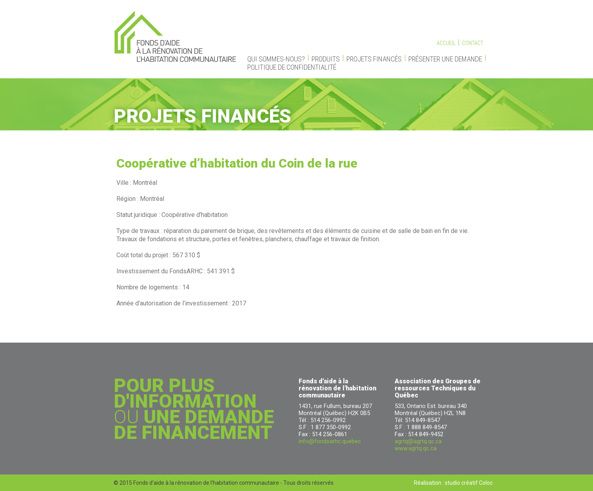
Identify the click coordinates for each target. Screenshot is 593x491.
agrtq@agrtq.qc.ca (418, 441)
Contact (472, 43)
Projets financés (374, 59)
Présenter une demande (445, 59)
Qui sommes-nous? (276, 59)
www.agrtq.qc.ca (416, 448)
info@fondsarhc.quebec (330, 441)
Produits (326, 59)
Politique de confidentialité (291, 67)
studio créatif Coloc (469, 483)
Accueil (446, 43)
